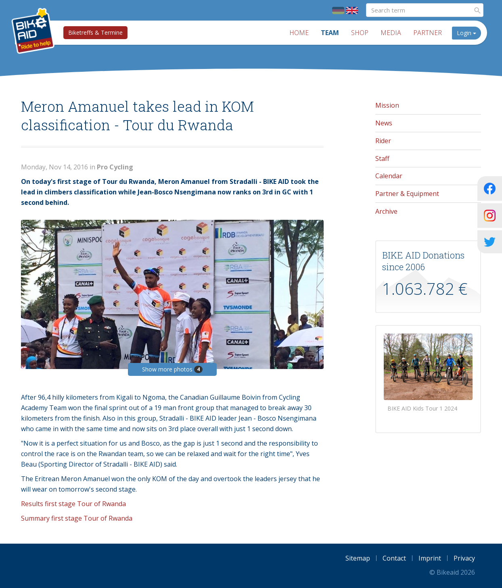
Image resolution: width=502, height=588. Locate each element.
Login (466, 33)
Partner (427, 32)
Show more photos (172, 369)
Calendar (388, 175)
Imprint (429, 558)
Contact (394, 558)
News (383, 123)
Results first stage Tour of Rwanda (73, 503)
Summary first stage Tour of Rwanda (76, 518)
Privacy (464, 558)
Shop (359, 32)
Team (330, 32)
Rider (383, 140)
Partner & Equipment (407, 193)
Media (391, 32)
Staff (382, 158)
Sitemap (357, 558)
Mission (387, 105)
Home (299, 32)
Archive (386, 211)
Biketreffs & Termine (95, 32)
